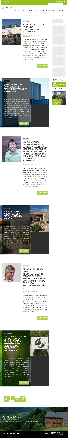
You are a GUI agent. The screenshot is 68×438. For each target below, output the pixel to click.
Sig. (23, 400)
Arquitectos (62, 10)
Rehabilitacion (8, 333)
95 (6, 400)
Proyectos (32, 10)
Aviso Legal (60, 436)
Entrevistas (26, 138)
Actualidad (26, 21)
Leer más (42, 66)
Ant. (7, 398)
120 (17, 400)
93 (23, 398)
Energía (41, 10)
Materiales (22, 10)
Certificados (50, 10)
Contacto (7, 1)
